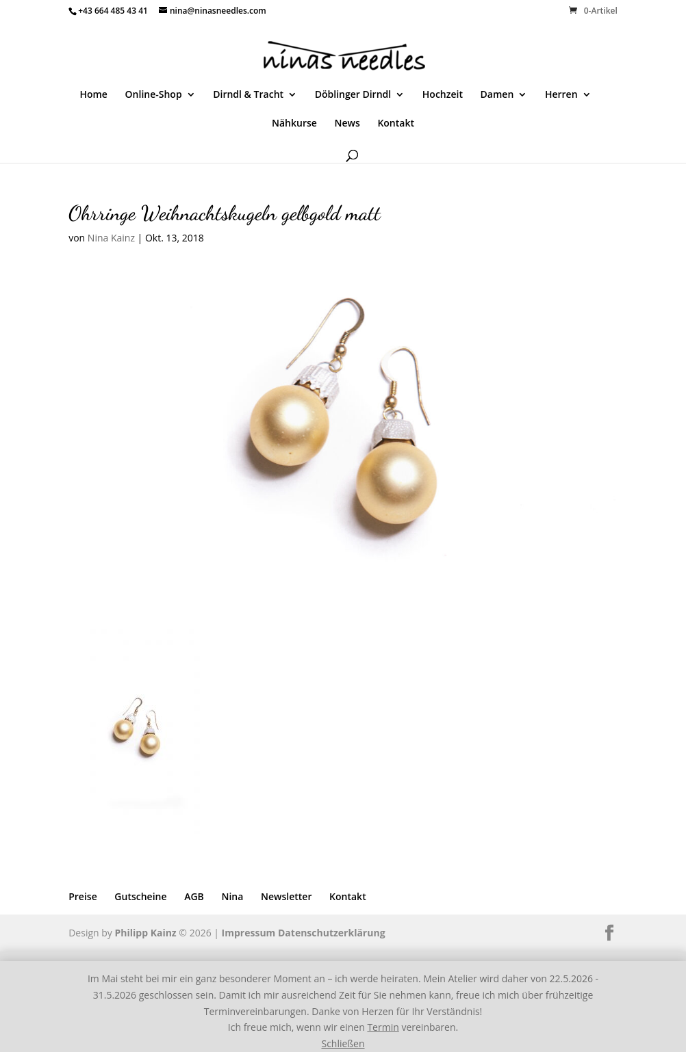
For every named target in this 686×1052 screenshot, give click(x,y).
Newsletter (286, 896)
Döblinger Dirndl (353, 95)
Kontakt (395, 123)
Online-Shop (153, 95)
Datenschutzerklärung (331, 932)
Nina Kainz (111, 237)
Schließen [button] (342, 1043)
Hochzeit (442, 95)
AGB (194, 896)
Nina (232, 896)
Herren (561, 95)
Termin (382, 1027)
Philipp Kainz (145, 932)
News (346, 123)
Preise (82, 896)
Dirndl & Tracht (248, 95)
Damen (497, 95)
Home (93, 95)
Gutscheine (140, 896)
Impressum (249, 932)
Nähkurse (294, 123)
